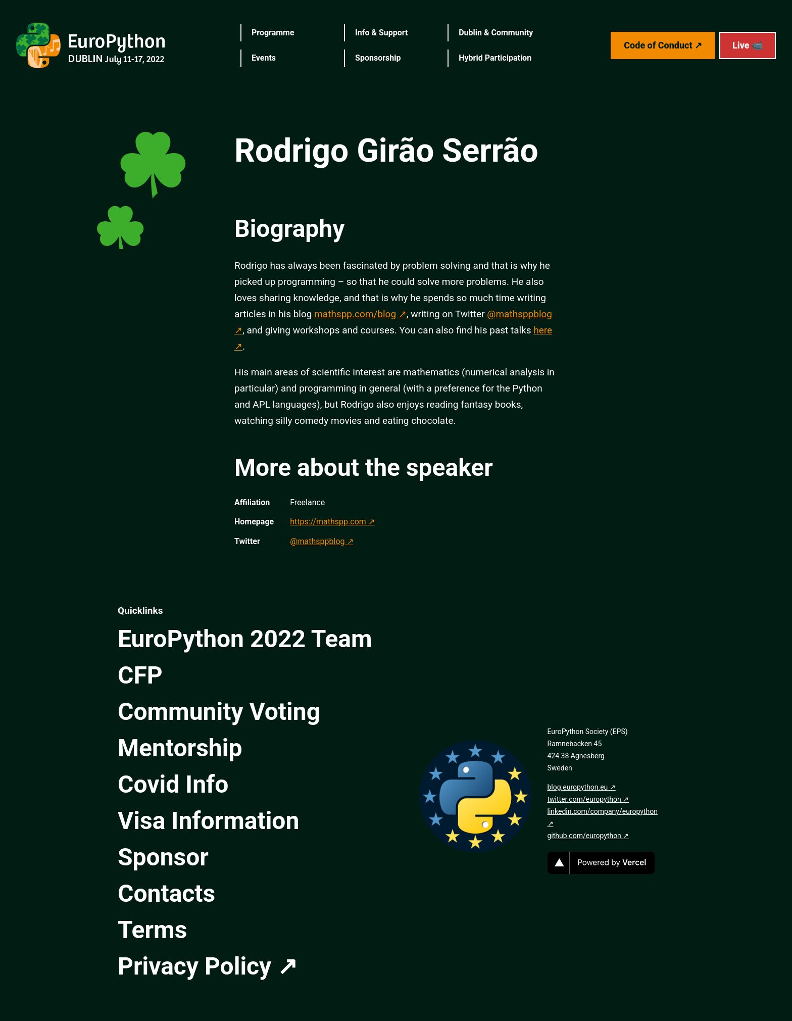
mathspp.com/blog (355, 314)
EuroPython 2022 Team (245, 638)
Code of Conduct (658, 45)
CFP (140, 675)
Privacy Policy (194, 966)
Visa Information (208, 820)
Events (264, 58)
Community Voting (219, 711)
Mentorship (180, 748)
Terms (152, 929)
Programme (273, 32)
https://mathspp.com (328, 521)
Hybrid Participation (495, 58)
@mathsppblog (317, 541)
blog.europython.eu (578, 787)
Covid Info (173, 784)
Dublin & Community (496, 32)
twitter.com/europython (584, 799)
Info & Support (381, 32)
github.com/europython (584, 836)
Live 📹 (747, 45)
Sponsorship (378, 58)
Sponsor (163, 857)
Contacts (166, 893)
